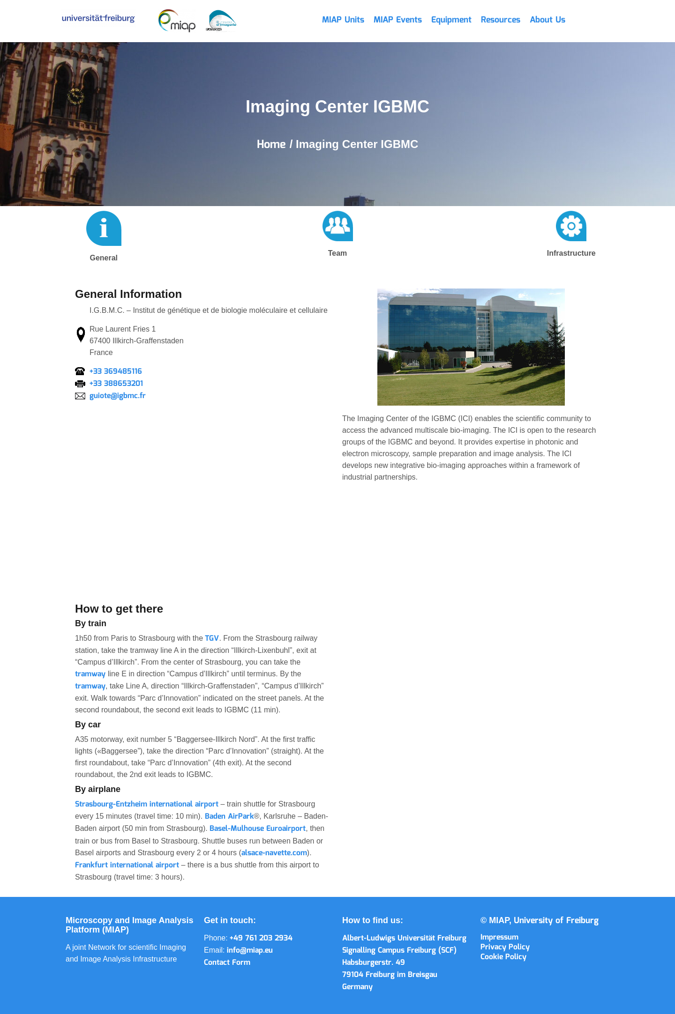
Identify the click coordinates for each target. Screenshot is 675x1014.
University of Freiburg (556, 920)
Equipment (451, 20)
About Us (547, 20)
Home (273, 145)
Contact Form (227, 963)
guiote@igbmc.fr (118, 396)
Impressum (499, 937)
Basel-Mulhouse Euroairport (258, 829)
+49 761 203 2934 (261, 938)
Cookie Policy (503, 957)
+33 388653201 (116, 384)
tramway (91, 674)
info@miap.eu (250, 950)
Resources (500, 20)
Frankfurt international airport (127, 865)
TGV (212, 638)
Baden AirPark (229, 816)
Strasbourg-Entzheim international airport (146, 804)
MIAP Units (343, 20)
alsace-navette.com (274, 853)
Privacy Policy (505, 947)
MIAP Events (398, 20)
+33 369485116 (116, 371)
